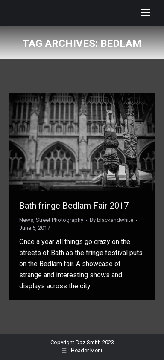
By (111, 220)
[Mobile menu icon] (146, 13)
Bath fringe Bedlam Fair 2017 (74, 205)
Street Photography (59, 220)
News (26, 220)
